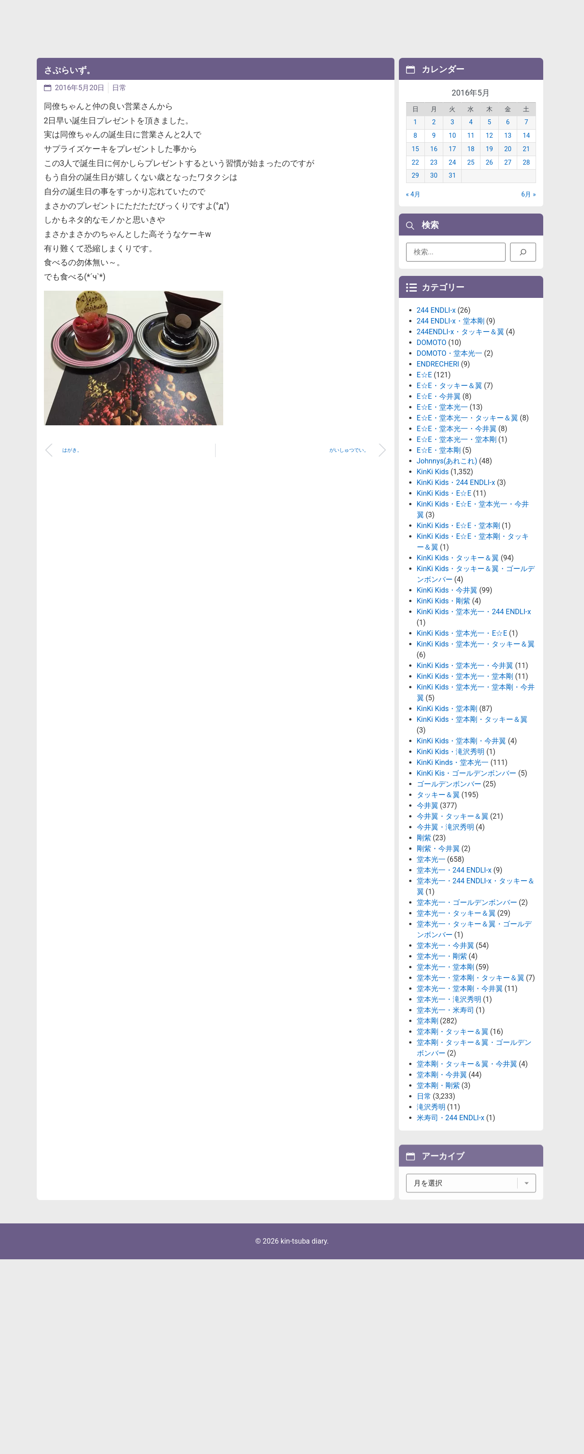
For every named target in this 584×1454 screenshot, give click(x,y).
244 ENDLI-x (436, 387)
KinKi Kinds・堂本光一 (453, 839)
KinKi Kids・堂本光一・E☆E (462, 710)
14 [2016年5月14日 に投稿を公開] (526, 149)
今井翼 (427, 882)
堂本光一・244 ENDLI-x (454, 947)
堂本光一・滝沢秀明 (449, 1076)
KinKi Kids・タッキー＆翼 (458, 634)
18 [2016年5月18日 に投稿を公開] (470, 162)
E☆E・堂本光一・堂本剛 (457, 516)
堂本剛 (427, 1097)
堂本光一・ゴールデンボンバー (467, 979)
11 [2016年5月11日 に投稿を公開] (470, 149)
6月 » (528, 207)
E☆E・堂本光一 (442, 484)
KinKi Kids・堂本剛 (447, 785)
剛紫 (424, 914)
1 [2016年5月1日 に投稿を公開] (415, 136)
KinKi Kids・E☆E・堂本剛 (458, 602)
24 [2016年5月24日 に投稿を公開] (452, 175)
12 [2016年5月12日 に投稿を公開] (489, 149)
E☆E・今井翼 (439, 473)
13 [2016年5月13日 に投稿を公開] (507, 149)
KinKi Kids (433, 548)
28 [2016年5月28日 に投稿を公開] (526, 175)
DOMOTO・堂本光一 (450, 430)
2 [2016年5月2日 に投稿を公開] (434, 136)
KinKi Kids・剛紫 (444, 677)
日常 (119, 87)
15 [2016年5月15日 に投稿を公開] (415, 162)
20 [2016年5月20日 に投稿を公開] (507, 162)
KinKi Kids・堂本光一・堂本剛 (465, 753)
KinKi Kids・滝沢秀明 (451, 828)
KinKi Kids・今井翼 (447, 667)
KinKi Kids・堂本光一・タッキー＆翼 (476, 720)
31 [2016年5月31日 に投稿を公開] (452, 189)
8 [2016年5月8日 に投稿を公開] (415, 149)
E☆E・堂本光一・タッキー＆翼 (467, 494)
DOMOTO (432, 419)
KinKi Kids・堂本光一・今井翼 (465, 742)
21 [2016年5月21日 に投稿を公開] (526, 162)
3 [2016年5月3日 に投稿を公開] (452, 136)
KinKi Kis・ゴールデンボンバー (467, 850)
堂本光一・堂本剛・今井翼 (460, 1065)
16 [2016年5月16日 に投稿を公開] (433, 162)
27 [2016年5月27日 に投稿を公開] (507, 175)
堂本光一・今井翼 (445, 1022)
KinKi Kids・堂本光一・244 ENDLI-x (474, 688)
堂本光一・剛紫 (442, 1033)
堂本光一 (431, 936)
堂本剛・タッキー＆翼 (453, 1108)
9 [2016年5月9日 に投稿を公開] (434, 149)
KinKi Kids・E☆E (444, 570)
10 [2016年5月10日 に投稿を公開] (452, 149)
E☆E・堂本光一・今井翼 (457, 505)
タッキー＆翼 (438, 871)
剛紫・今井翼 (438, 925)
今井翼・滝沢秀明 (445, 903)
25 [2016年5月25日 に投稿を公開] (470, 175)
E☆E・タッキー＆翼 (449, 462)
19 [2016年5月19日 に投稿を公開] (489, 162)
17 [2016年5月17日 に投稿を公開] (452, 162)
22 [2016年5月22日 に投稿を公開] (415, 175)
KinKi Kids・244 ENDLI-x (456, 559)
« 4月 (413, 207)
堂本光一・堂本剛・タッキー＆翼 (470, 1054)
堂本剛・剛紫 (438, 1162)
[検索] (523, 257)
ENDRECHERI (438, 441)
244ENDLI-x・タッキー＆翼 (460, 408)
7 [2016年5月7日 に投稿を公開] (526, 136)
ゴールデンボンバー (449, 860)
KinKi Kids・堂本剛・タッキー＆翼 (472, 796)
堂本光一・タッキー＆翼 (456, 990)
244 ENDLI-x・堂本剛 (451, 397)
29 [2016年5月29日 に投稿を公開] (415, 189)
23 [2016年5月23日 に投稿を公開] (433, 175)
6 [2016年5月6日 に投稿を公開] (508, 136)
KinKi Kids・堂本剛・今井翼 (461, 817)
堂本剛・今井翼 (442, 1151)
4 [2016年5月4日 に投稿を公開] (470, 136)
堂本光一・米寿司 (445, 1087)
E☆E (424, 451)
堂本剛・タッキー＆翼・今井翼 (467, 1140)
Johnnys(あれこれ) (447, 537)
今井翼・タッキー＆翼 (453, 893)
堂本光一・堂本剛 (445, 1043)
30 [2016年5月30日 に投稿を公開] (433, 189)
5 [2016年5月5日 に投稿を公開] (489, 136)
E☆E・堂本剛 (439, 527)
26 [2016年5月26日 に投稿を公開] (489, 175)
